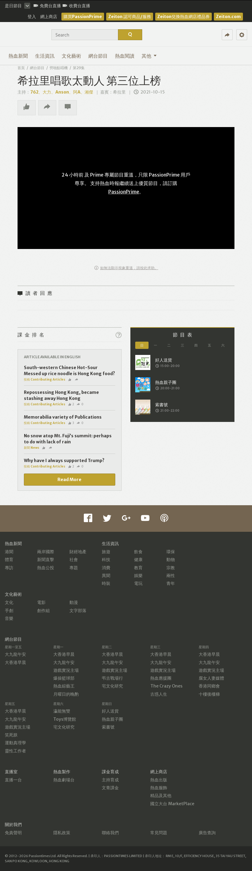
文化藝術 (71, 56)
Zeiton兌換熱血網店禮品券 (183, 16)
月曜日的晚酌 (66, 694)
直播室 (11, 771)
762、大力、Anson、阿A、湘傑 (61, 92)
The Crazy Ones (166, 686)
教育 (138, 567)
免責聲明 (13, 832)
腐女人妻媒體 (211, 678)
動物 (170, 559)
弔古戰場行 (112, 678)
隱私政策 (61, 832)
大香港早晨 (15, 662)
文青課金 (110, 787)
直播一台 (13, 780)
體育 (9, 559)
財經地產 (78, 551)
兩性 (170, 575)
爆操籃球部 (63, 678)
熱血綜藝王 (63, 686)
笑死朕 (11, 735)
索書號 (108, 727)
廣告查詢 (207, 832)
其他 (149, 56)
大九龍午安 (15, 654)
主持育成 (110, 780)
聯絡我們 (110, 832)
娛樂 (138, 575)
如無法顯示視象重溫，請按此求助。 (126, 268)
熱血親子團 (112, 719)
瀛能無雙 (61, 711)
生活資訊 (44, 56)
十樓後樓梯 (209, 694)
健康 (138, 559)
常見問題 (158, 832)
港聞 (9, 551)
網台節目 (98, 56)
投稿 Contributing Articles (44, 379)
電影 (41, 602)
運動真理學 (15, 742)
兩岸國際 (45, 551)
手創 (9, 610)
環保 (170, 551)
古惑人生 (158, 694)
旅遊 (106, 551)
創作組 (43, 610)
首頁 (21, 67)
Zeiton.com (228, 16)
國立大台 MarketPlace (172, 803)
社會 (74, 559)
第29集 (79, 67)
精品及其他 (161, 795)
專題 (74, 567)
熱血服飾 (158, 787)
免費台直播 (47, 5)
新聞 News (31, 448)
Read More (69, 479)
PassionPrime (123, 192)
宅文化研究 (112, 686)
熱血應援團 (161, 678)
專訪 (9, 567)
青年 (170, 583)
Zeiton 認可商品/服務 (129, 16)
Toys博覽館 (64, 719)
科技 (106, 559)
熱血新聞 (18, 56)
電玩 (138, 583)
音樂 (9, 618)
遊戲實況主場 (66, 670)
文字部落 (78, 610)
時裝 (106, 583)
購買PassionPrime (83, 16)
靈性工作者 (15, 751)
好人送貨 (110, 711)
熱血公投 (45, 567)
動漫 (74, 602)
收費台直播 (76, 5)
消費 (106, 567)
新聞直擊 (45, 559)
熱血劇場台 (63, 780)
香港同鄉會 (209, 686)
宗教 (170, 567)
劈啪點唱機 (59, 67)
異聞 (106, 575)
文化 (9, 602)
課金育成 (110, 771)
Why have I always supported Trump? (64, 460)
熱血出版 (158, 780)
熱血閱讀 (124, 56)
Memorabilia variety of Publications (63, 417)
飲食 (138, 551)
